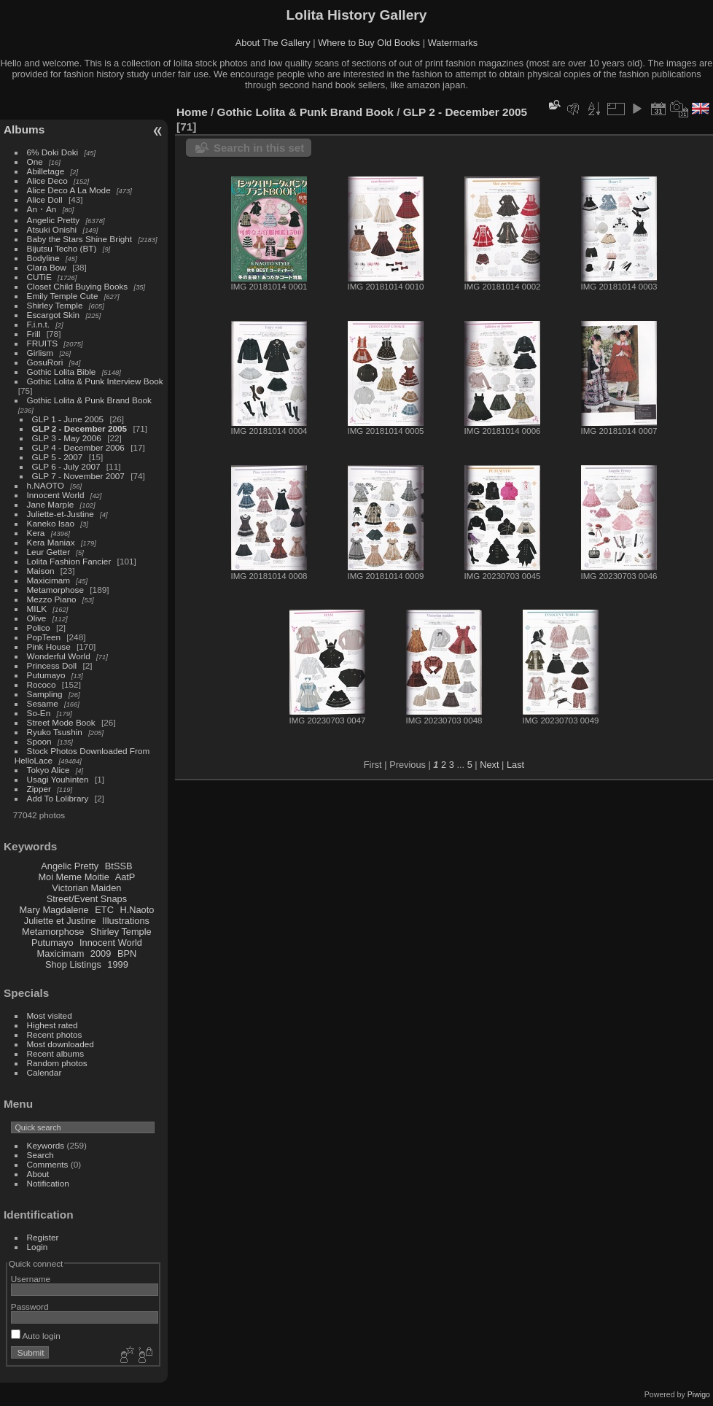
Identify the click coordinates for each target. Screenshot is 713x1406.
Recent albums (55, 1053)
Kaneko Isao (50, 523)
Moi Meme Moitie (73, 876)
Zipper (39, 788)
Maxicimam (48, 580)
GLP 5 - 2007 (57, 457)
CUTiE (39, 276)
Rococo (41, 684)
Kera (36, 532)
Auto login (36, 1335)
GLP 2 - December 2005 (80, 428)
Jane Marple (50, 504)
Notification (48, 1183)
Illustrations (125, 920)
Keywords (46, 1145)
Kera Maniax (51, 542)
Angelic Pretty (53, 220)
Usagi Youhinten (58, 779)
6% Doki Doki (53, 152)
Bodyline (43, 258)
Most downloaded (60, 1044)
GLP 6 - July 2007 (66, 466)
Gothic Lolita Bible (61, 371)
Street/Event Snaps (87, 898)
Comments (48, 1164)
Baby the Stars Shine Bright (80, 239)
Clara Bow (46, 267)
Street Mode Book (61, 722)
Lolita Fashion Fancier (69, 561)
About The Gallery (273, 42)
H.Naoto (137, 909)
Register (43, 1237)
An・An (42, 209)
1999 (117, 964)
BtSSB (119, 866)
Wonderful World (58, 656)
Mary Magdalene (53, 909)
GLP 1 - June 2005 (68, 419)
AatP (125, 876)
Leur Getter (49, 551)
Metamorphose (55, 589)
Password (30, 1306)
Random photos (57, 1063)
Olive (37, 618)
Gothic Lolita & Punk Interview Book (95, 381)
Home (192, 112)
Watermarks (453, 42)
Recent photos (54, 1034)
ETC (104, 909)
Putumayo (46, 675)
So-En (39, 713)
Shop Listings (73, 964)
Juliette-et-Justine (60, 513)
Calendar (44, 1072)
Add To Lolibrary (58, 798)
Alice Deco (47, 180)
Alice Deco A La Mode (69, 190)
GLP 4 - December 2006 (78, 447)
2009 (100, 953)
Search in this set (259, 147)
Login (37, 1246)
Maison (41, 570)
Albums (24, 129)
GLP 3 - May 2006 (66, 438)
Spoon (39, 741)
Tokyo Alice (48, 769)
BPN (126, 953)
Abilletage (46, 171)
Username (30, 1278)
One (35, 161)
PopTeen (44, 637)
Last (515, 764)
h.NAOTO (45, 485)
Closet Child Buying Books (77, 286)
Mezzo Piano (52, 599)
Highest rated (52, 1025)
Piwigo (698, 1394)
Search (40, 1155)
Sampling (45, 694)
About (38, 1173)
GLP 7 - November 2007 (78, 476)
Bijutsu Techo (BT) (62, 248)
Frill (34, 333)
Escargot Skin (53, 314)
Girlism (40, 352)
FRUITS (42, 343)
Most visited (49, 1015)
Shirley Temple (55, 305)
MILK (37, 608)
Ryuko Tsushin (54, 732)
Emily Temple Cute (62, 295)
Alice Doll (45, 199)
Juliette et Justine (60, 920)
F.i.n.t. (38, 324)
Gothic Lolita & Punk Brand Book (89, 400)
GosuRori (45, 362)
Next (489, 764)
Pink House (49, 646)
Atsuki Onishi (52, 229)
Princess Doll (52, 665)
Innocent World (56, 495)
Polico (38, 627)
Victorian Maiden (86, 887)
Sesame (42, 703)
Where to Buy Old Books (369, 42)
